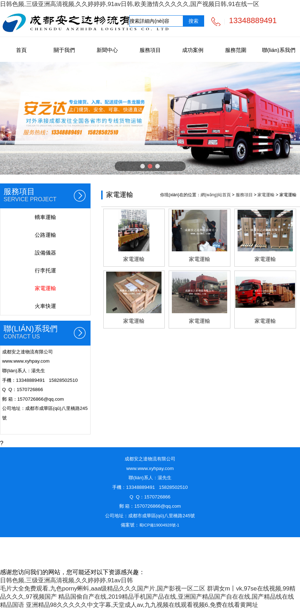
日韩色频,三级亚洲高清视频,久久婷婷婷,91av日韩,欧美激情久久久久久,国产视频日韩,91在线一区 (129, 4)
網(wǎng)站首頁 (216, 194)
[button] (142, 166)
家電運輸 (45, 288)
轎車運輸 (45, 217)
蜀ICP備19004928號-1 (159, 525)
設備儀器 (45, 253)
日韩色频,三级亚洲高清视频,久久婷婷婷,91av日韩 (66, 580)
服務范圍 (235, 50)
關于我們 (64, 50)
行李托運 (45, 270)
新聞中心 (107, 50)
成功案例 (192, 50)
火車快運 (45, 306)
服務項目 (150, 50)
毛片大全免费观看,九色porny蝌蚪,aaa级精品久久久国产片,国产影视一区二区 (102, 588)
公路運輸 (45, 235)
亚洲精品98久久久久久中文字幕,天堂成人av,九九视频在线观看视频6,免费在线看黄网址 (142, 605)
